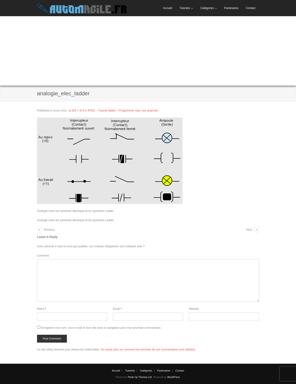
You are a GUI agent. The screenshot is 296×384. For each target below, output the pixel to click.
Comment (43, 255)
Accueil (167, 8)
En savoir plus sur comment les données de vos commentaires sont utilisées (148, 349)
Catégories (207, 8)
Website (194, 308)
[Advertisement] (148, 51)
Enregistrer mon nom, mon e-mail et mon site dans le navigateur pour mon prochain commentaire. (101, 327)
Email (117, 308)
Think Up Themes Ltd (140, 377)
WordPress (173, 377)
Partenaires (231, 8)
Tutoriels (184, 8)
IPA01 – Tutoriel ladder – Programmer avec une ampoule (123, 110)
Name (41, 308)
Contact (250, 8)
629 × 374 (78, 110)
